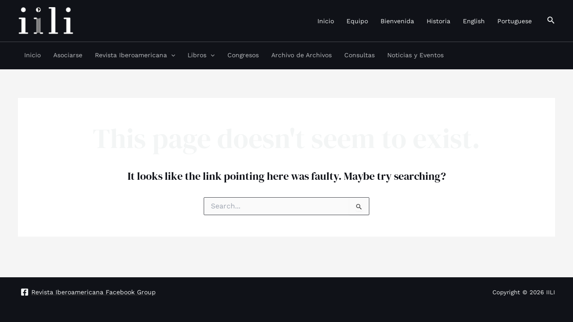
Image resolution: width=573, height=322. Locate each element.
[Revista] (88, 292)
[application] (171, 55)
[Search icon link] (551, 20)
